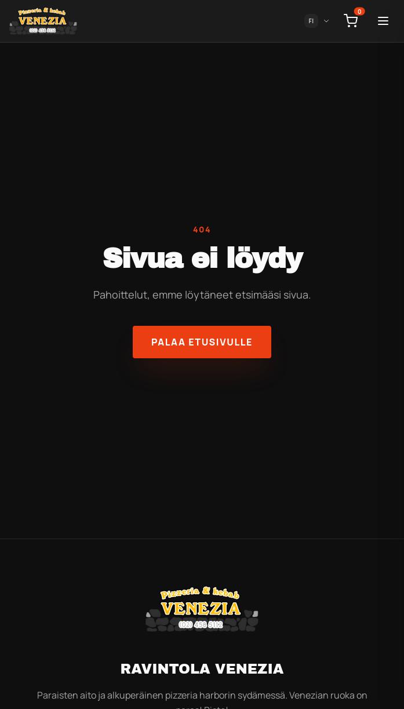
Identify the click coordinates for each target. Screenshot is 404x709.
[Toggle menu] (383, 20)
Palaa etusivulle (202, 342)
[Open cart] (350, 20)
